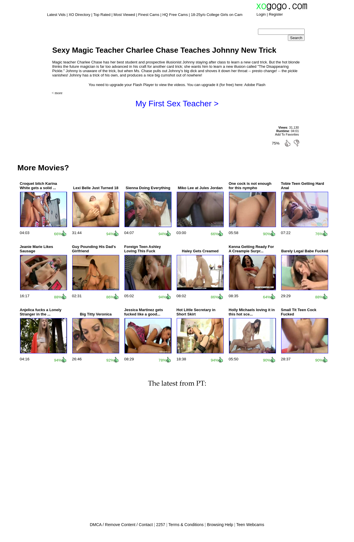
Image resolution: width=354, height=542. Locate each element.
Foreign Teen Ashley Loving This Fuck (142, 248)
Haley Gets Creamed (200, 251)
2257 (160, 524)
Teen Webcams (250, 524)
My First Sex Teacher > (177, 103)
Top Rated (101, 14)
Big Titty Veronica (96, 314)
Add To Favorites (287, 134)
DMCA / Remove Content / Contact (121, 524)
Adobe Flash (255, 85)
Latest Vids (56, 14)
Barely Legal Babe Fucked (304, 251)
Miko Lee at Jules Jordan (200, 188)
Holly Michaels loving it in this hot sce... (252, 312)
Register (276, 14)
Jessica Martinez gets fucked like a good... (143, 312)
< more (57, 93)
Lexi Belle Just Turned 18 (95, 188)
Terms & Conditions (185, 524)
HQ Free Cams (175, 14)
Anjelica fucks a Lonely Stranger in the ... (41, 312)
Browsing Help (220, 524)
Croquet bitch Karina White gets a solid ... (38, 185)
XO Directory (79, 14)
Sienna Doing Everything (148, 188)
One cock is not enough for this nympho (250, 185)
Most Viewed (124, 14)
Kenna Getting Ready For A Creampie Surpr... (251, 248)
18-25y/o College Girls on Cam (217, 14)
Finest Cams (148, 14)
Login (261, 14)
